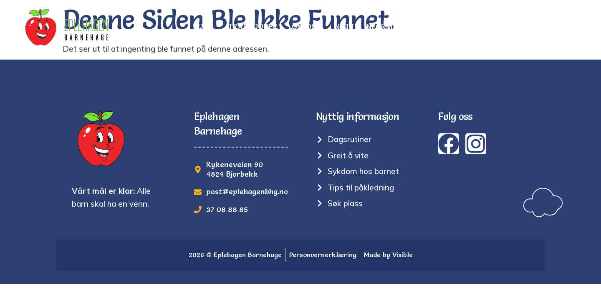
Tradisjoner (253, 26)
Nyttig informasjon (375, 26)
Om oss (306, 26)
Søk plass (490, 26)
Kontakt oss (550, 26)
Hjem (204, 26)
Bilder (443, 26)
